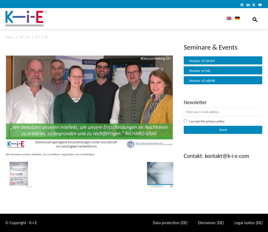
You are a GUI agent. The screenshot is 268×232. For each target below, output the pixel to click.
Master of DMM (202, 60)
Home (9, 37)
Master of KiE (199, 70)
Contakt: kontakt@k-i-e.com (216, 155)
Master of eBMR (202, 80)
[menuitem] (227, 18)
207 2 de (24, 37)
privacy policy (215, 121)
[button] (255, 18)
